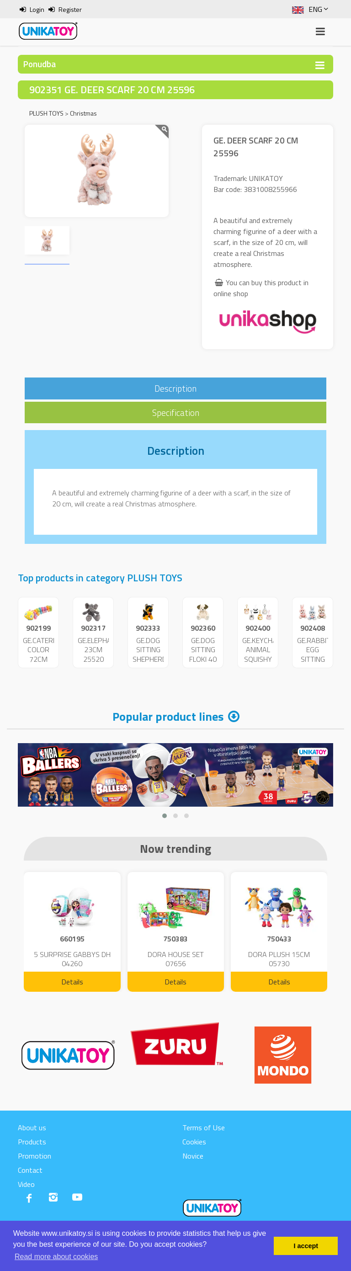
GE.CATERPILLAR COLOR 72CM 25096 (48, 654)
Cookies (194, 1141)
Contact (30, 1170)
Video (26, 1184)
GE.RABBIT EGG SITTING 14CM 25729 (313, 659)
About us (32, 1127)
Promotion (34, 1155)
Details (72, 981)
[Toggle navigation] (320, 65)
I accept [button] (305, 1246)
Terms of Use (203, 1127)
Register (70, 9)
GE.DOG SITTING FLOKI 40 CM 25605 (203, 659)
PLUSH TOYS (46, 113)
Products (32, 1141)
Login (37, 9)
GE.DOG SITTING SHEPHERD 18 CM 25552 (150, 659)
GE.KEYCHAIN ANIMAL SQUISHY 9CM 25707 (262, 659)
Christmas (83, 113)
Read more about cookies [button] (56, 1256)
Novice (192, 1155)
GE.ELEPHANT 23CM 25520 (99, 650)
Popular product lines (167, 716)
